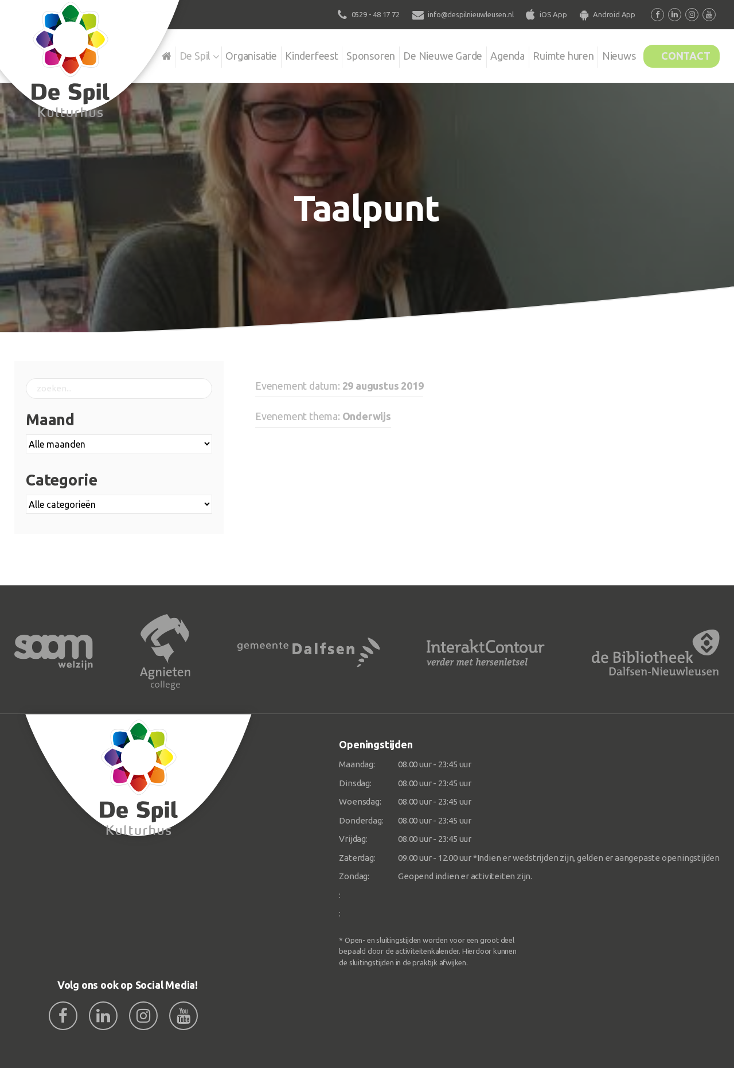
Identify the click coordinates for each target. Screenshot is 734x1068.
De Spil (153, 54)
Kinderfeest (277, 54)
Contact (680, 54)
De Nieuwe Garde (416, 54)
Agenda (485, 54)
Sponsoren (341, 54)
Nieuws (605, 54)
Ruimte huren (545, 54)
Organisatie (213, 54)
